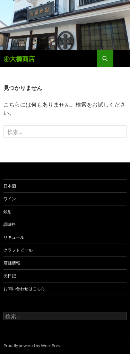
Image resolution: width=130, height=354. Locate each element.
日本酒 (9, 185)
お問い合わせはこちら (24, 288)
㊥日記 (9, 275)
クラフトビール (18, 250)
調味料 (9, 224)
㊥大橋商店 (19, 58)
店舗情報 (11, 263)
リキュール (13, 237)
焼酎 (7, 211)
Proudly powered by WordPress (32, 345)
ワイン (9, 198)
